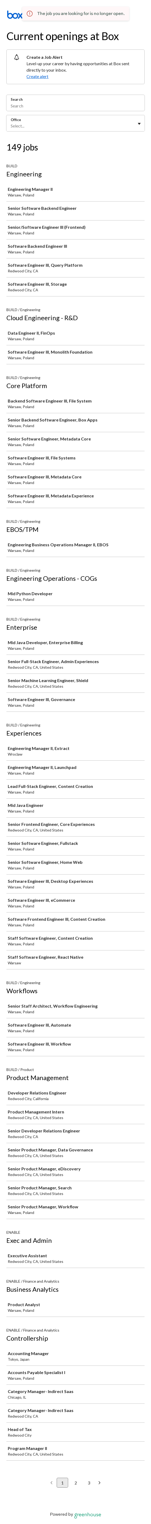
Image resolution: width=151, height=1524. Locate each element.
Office (16, 120)
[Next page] (99, 1483)
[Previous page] (51, 1483)
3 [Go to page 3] (89, 1482)
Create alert (37, 76)
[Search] (75, 106)
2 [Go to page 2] (76, 1482)
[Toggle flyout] (139, 124)
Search (17, 99)
